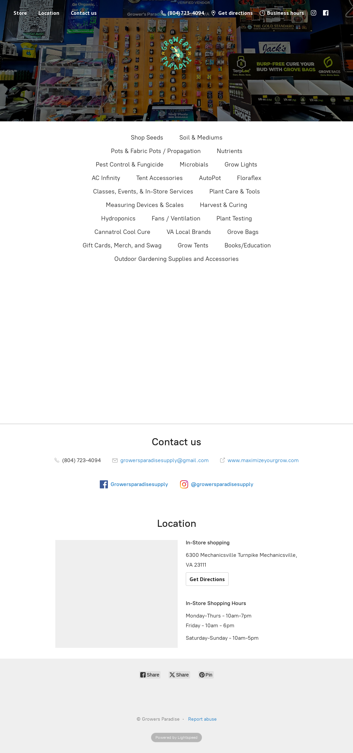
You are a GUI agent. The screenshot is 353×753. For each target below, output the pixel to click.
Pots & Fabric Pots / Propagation (156, 151)
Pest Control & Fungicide (130, 164)
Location (48, 12)
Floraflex (249, 178)
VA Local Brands (189, 232)
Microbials (194, 164)
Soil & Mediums (201, 137)
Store (20, 12)
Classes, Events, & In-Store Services (143, 191)
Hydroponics (118, 218)
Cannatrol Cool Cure (122, 232)
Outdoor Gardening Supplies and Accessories (176, 259)
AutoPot (210, 178)
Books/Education (248, 245)
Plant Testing (234, 218)
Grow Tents (193, 245)
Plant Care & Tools (234, 191)
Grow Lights (241, 164)
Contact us (84, 12)
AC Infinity (106, 178)
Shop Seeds (147, 137)
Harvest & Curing (223, 205)
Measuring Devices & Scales (145, 205)
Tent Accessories (159, 178)
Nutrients (229, 151)
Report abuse (202, 719)
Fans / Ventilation (176, 218)
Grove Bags (243, 232)
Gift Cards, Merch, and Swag (122, 245)
